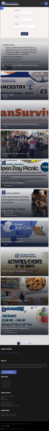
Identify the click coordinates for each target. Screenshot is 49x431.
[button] (1, 8)
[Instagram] (5, 426)
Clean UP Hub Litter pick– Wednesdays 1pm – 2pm (15, 153)
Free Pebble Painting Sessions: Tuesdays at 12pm (15, 328)
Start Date (17, 10)
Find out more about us (8, 372)
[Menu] (46, 3)
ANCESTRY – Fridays (7, 94)
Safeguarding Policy (6, 382)
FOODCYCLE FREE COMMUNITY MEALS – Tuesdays (15, 300)
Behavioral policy (6, 387)
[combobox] (24, 26)
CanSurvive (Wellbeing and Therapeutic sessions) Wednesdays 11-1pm (20, 124)
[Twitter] (3, 426)
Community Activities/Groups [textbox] (23, 26)
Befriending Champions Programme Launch (11, 352)
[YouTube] (8, 426)
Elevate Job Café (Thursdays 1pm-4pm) (12, 241)
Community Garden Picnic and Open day (13, 183)
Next (30, 343)
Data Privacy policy (6, 380)
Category (17, 24)
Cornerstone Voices (7, 211)
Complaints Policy (6, 385)
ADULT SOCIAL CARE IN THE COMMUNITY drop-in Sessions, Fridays (20, 65)
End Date (17, 17)
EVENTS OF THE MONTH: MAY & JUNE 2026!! (14, 271)
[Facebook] (1, 426)
